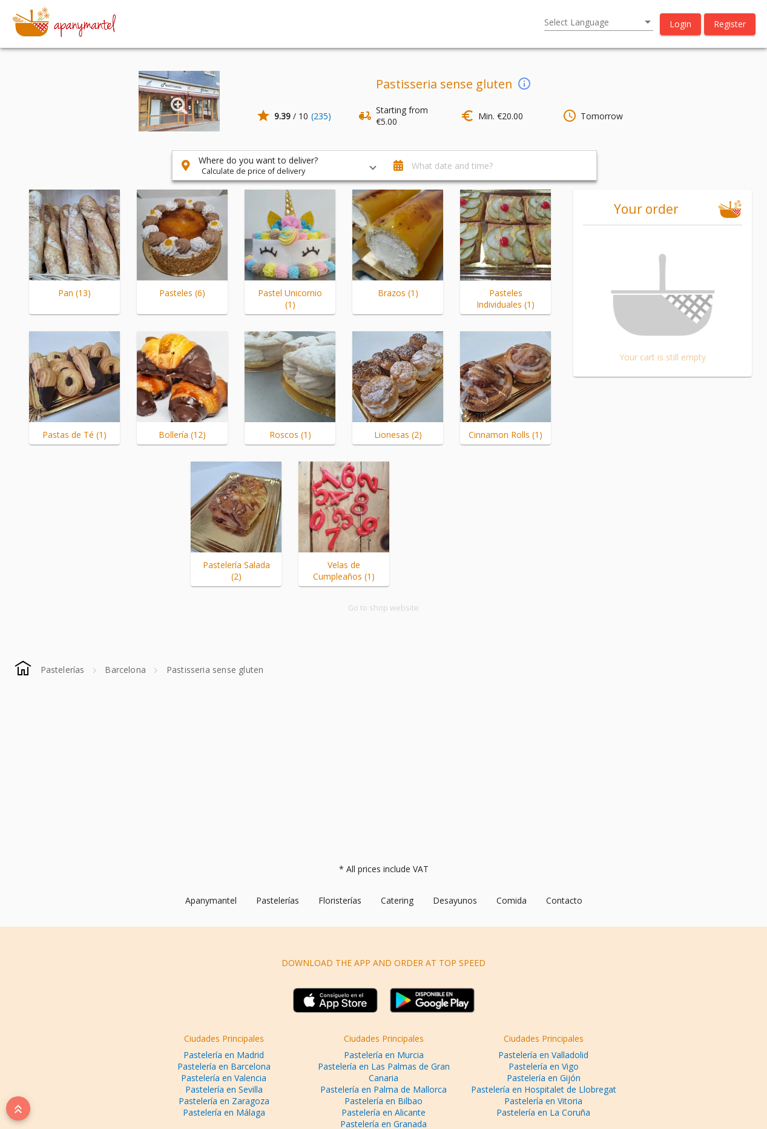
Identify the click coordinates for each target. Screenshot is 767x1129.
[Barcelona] (125, 669)
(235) (321, 116)
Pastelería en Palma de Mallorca (383, 1089)
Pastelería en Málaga (224, 1112)
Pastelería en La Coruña (543, 1112)
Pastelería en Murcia (384, 1055)
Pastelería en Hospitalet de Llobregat (543, 1089)
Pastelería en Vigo (544, 1066)
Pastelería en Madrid (223, 1055)
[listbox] (598, 22)
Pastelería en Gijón (544, 1078)
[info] (524, 83)
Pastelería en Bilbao (383, 1101)
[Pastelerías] (63, 669)
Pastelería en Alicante (383, 1112)
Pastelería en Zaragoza (224, 1101)
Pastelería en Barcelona (224, 1066)
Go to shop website (383, 608)
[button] (680, 24)
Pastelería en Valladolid (543, 1055)
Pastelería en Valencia (223, 1078)
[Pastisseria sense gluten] (215, 669)
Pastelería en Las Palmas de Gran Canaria (384, 1072)
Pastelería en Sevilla (224, 1089)
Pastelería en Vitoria (543, 1101)
